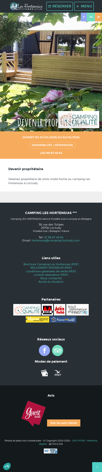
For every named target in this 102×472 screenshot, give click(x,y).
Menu (84, 6)
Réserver (59, 6)
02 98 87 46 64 (53, 237)
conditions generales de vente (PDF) (51, 271)
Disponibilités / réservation (52, 145)
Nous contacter (51, 278)
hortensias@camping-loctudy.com (56, 240)
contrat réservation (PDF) (51, 274)
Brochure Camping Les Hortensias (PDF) (51, 264)
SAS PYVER (78, 441)
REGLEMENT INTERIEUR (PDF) (51, 267)
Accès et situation (51, 281)
